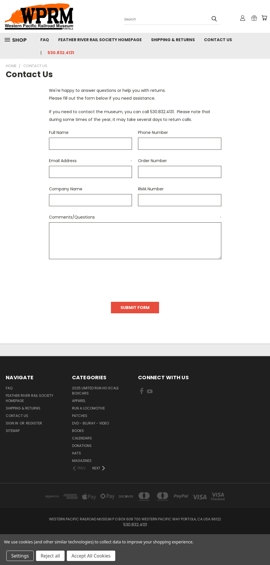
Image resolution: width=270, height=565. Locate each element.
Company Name (65, 189)
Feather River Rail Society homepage (100, 40)
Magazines (82, 460)
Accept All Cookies (91, 556)
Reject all (50, 556)
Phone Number (153, 132)
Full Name (59, 132)
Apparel (79, 400)
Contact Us (218, 40)
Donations (82, 445)
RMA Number (151, 189)
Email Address (90, 161)
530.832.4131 (61, 53)
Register (34, 423)
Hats (76, 453)
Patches (79, 415)
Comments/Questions (135, 217)
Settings (20, 556)
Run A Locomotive (88, 408)
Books (78, 430)
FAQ (44, 40)
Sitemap (13, 430)
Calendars (82, 438)
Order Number (152, 161)
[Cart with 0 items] (264, 18)
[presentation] (93, 278)
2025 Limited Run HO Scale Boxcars (95, 391)
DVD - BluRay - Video (90, 423)
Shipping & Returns (173, 40)
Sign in (12, 423)
